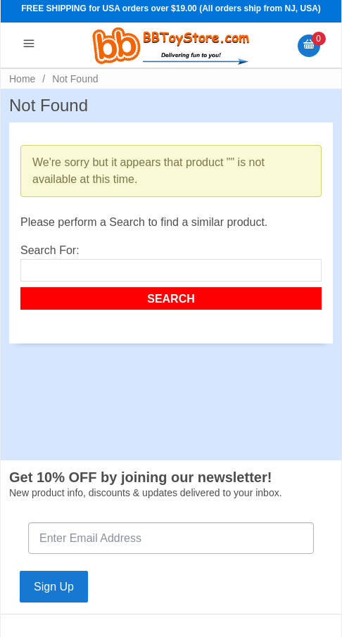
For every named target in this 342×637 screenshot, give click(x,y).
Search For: (50, 250)
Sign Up (54, 587)
